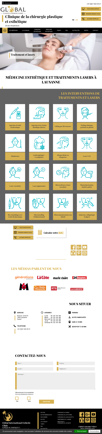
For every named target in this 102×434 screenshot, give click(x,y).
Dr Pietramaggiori (46, 414)
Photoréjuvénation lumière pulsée (86, 186)
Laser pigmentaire (39, 186)
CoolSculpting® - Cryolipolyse (39, 156)
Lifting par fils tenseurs (63, 126)
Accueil (43, 412)
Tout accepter (80, 431)
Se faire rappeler (93, 19)
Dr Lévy (43, 419)
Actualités (76, 30)
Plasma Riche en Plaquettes (63, 156)
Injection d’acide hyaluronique (15, 126)
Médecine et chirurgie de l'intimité (64, 422)
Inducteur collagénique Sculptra (87, 216)
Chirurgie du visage (63, 412)
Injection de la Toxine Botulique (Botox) (39, 126)
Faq (66, 30)
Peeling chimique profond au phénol (86, 126)
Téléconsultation (93, 9)
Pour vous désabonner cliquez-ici (24, 394)
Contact (95, 30)
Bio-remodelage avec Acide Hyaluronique (15, 216)
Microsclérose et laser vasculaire (63, 186)
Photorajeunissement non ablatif (63, 216)
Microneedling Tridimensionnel (39, 216)
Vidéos (86, 30)
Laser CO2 (87, 156)
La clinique (25, 30)
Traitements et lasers (64, 419)
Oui (17, 401)
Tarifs (59, 30)
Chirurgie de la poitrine (64, 414)
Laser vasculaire (15, 186)
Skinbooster (15, 156)
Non (29, 401)
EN (77, 20)
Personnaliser (94, 431)
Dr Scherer (44, 417)
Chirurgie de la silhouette (65, 417)
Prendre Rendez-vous (93, 14)
